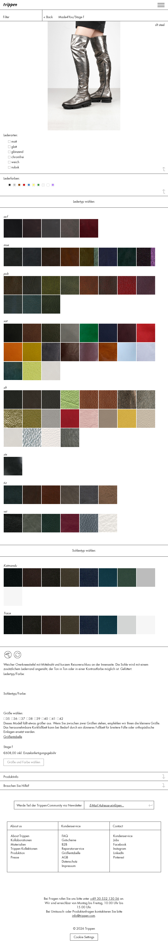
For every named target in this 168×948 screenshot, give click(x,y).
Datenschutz (69, 861)
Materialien (18, 844)
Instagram (119, 849)
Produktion (18, 853)
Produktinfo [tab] (10, 777)
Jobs (116, 840)
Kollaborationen (21, 840)
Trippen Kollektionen (24, 849)
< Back (48, 17)
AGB (65, 857)
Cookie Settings (84, 937)
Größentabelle (12, 737)
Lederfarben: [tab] (11, 178)
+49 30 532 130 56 (104, 899)
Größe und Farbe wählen (23, 762)
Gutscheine (69, 840)
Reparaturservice (73, 849)
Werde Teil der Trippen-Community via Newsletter (49, 805)
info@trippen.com (83, 916)
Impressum (69, 866)
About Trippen (20, 836)
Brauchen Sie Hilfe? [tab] (16, 786)
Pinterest (118, 857)
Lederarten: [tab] (10, 135)
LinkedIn (118, 853)
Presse (15, 857)
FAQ (65, 836)
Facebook (119, 844)
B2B (64, 844)
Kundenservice (122, 836)
